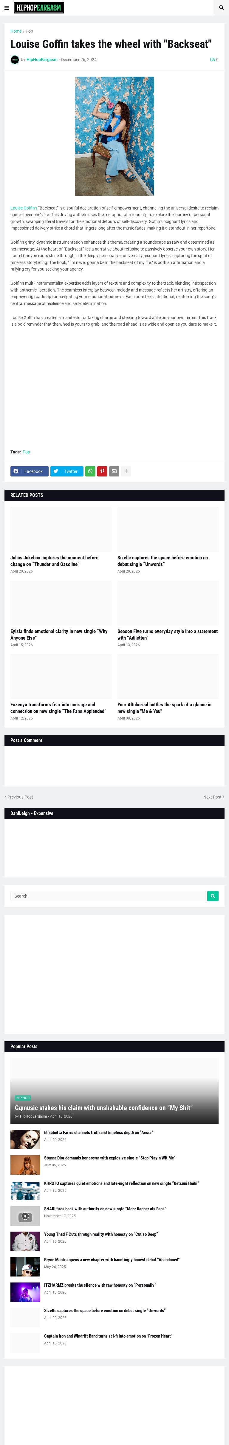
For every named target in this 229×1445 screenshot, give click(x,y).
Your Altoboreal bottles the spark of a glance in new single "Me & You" (164, 708)
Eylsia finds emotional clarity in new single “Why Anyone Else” (59, 634)
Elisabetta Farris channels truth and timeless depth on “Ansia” (98, 1132)
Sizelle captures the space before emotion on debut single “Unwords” (162, 561)
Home (15, 31)
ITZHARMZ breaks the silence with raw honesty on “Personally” (100, 1285)
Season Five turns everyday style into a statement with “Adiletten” (167, 634)
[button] (7, 8)
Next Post (212, 797)
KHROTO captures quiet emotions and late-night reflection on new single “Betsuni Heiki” (121, 1183)
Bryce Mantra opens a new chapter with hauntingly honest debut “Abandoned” (112, 1259)
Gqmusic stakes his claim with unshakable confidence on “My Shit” (104, 1108)
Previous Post (20, 797)
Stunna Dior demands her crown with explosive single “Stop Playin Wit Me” (110, 1158)
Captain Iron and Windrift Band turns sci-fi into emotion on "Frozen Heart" (108, 1336)
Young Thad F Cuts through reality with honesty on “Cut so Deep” (101, 1234)
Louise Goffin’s (23, 208)
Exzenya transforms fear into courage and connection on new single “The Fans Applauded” (58, 708)
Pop (29, 31)
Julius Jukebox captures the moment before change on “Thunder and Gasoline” (54, 561)
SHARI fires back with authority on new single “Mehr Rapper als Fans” (105, 1209)
